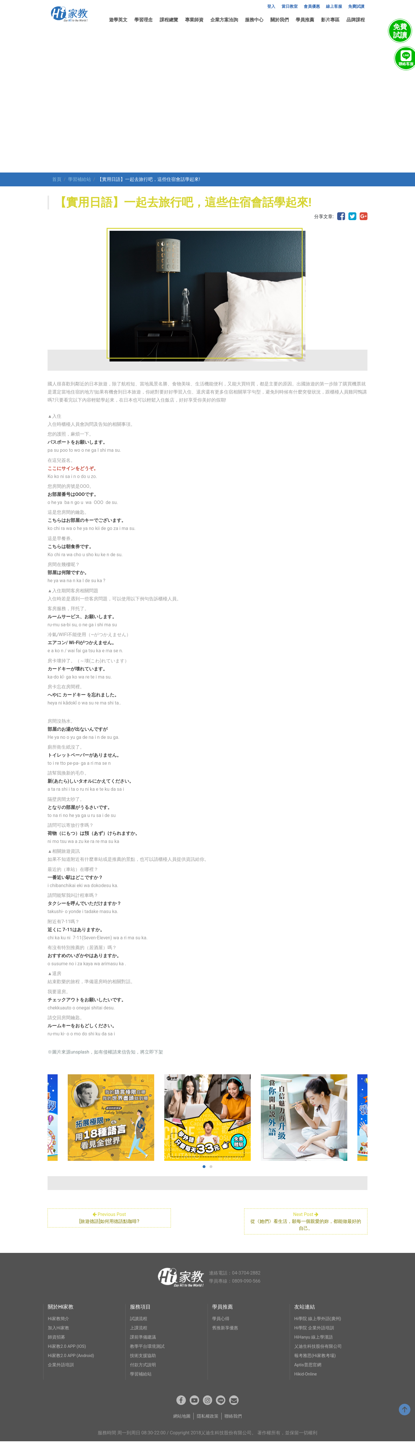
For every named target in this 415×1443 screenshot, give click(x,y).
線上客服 (334, 6)
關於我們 (279, 20)
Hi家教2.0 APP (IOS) (68, 1346)
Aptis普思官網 (308, 1364)
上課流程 (139, 1327)
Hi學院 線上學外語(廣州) (319, 1318)
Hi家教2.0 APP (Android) (73, 1355)
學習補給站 (79, 179)
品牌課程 (355, 20)
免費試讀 (356, 6)
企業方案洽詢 (224, 20)
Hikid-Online (306, 1374)
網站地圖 (180, 1418)
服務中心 (254, 20)
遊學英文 (118, 20)
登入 (271, 6)
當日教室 (290, 6)
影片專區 (330, 20)
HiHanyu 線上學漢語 (315, 1337)
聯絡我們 (234, 1418)
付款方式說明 (144, 1364)
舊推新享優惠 (226, 1327)
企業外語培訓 (62, 1364)
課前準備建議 (144, 1337)
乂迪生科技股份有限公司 (319, 1346)
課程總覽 (169, 20)
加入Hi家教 (59, 1327)
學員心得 (221, 1318)
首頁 (56, 179)
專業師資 (194, 20)
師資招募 (57, 1337)
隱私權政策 (207, 1418)
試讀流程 (139, 1318)
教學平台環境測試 (148, 1346)
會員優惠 (312, 6)
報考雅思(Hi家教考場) (316, 1355)
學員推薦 (305, 20)
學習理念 (143, 20)
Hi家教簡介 (59, 1318)
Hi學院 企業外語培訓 (315, 1327)
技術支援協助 (144, 1355)
